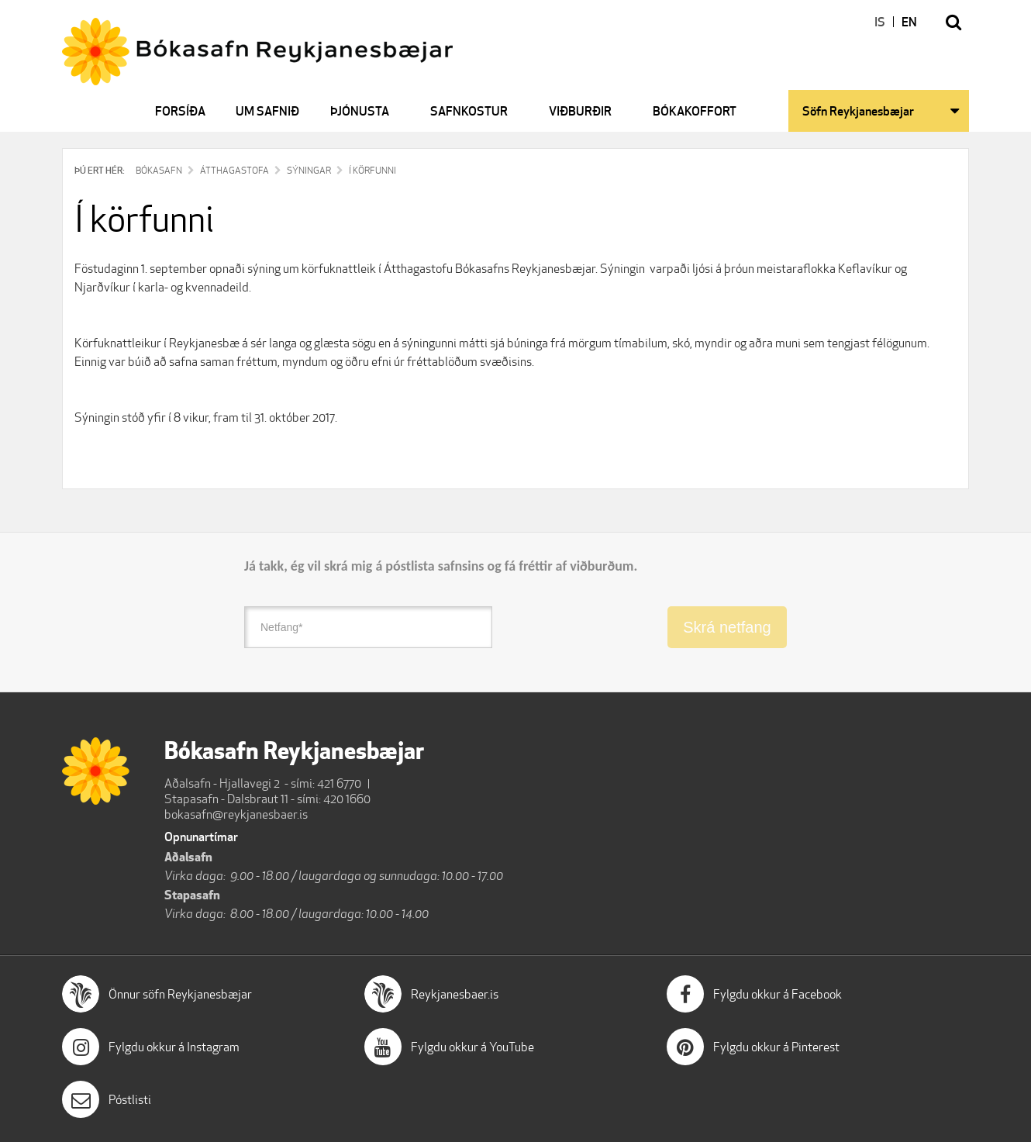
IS (879, 21)
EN (909, 21)
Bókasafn (159, 170)
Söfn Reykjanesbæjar (858, 110)
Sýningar (309, 170)
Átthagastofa (234, 170)
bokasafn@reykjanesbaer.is (236, 814)
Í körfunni (372, 170)
